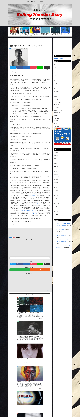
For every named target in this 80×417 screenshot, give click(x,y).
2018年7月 (56, 217)
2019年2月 (56, 198)
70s (55, 75)
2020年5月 (56, 158)
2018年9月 (56, 211)
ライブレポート (57, 104)
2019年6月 (56, 187)
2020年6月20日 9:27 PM (13, 360)
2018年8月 (56, 214)
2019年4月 (56, 193)
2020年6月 (56, 155)
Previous (8, 31)
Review (13, 237)
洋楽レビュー (57, 118)
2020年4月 (56, 160)
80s (55, 78)
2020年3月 (56, 163)
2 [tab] (40, 37)
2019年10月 (56, 177)
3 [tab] (41, 37)
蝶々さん (56, 123)
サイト (10, 401)
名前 (10, 391)
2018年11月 (56, 206)
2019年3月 (56, 195)
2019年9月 (56, 179)
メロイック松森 (57, 102)
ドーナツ (56, 99)
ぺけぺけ (56, 94)
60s (55, 72)
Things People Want (32, 195)
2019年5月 (56, 190)
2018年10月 (56, 209)
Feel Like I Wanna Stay (33, 213)
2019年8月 (56, 182)
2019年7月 (56, 185)
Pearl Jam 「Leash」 (60, 229)
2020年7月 (56, 152)
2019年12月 (56, 171)
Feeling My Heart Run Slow (35, 203)
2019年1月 (56, 201)
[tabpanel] (15, 31)
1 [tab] (38, 37)
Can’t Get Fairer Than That (27, 210)
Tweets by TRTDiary (58, 58)
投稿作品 (56, 115)
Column (55, 83)
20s (55, 70)
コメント (11, 374)
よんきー (56, 96)
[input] (29, 258)
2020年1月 (56, 168)
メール (11, 396)
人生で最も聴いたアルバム (59, 112)
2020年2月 (56, 166)
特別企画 (56, 120)
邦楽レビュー (57, 126)
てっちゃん (56, 91)
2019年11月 (56, 174)
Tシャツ (55, 88)
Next (71, 31)
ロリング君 (18, 237)
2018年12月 (56, 203)
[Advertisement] (29, 41)
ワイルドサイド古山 (58, 110)
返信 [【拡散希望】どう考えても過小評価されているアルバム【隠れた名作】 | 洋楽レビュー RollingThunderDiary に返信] (48, 366)
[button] (49, 258)
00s (55, 64)
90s (55, 80)
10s (10, 237)
